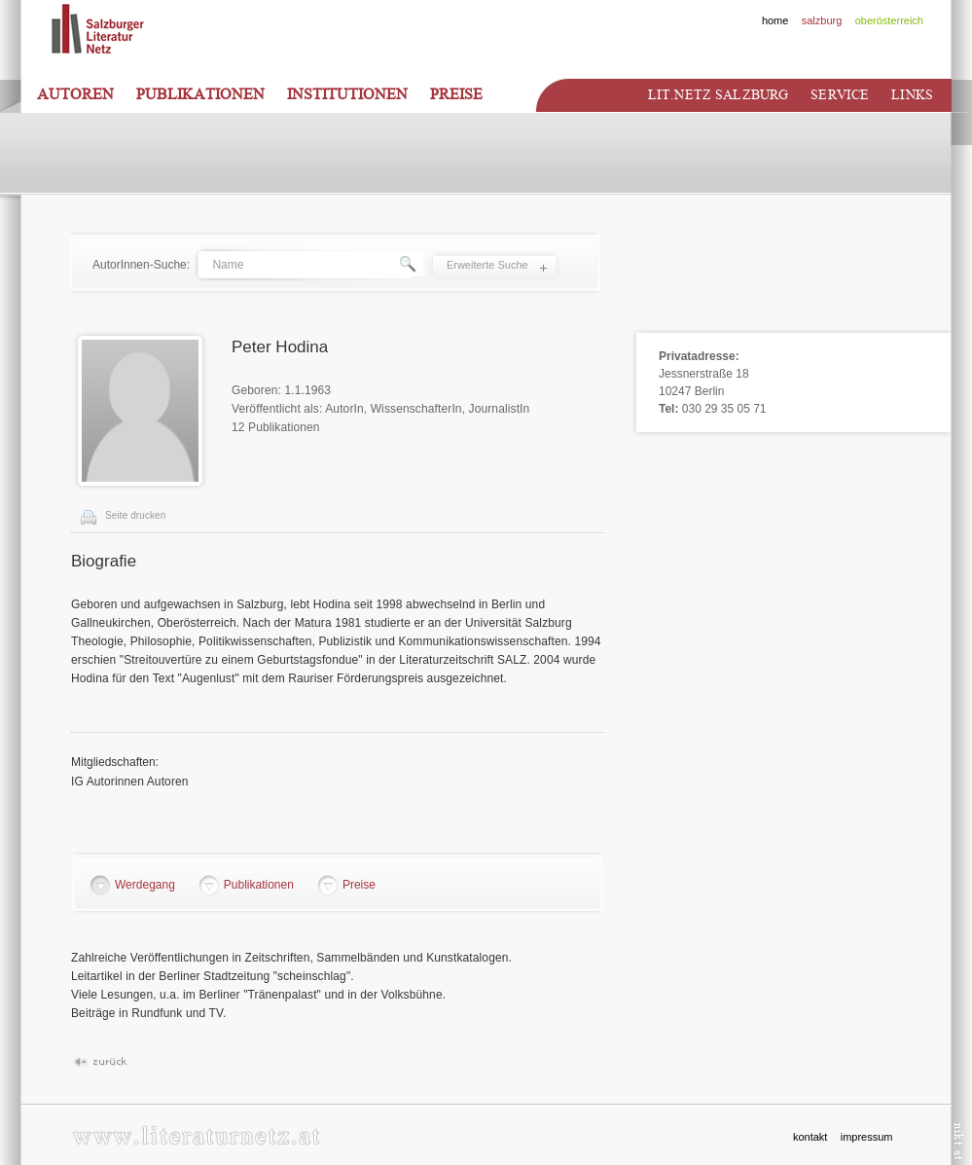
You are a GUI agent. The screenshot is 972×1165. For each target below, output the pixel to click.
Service (839, 95)
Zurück (99, 1062)
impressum (867, 1137)
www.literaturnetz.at (196, 1135)
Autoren (75, 94)
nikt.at (958, 1141)
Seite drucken (135, 515)
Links (912, 95)
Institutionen (347, 94)
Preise (456, 94)
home (775, 20)
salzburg (822, 20)
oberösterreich (889, 20)
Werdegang (145, 885)
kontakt (810, 1137)
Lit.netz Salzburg (718, 95)
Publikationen (200, 94)
